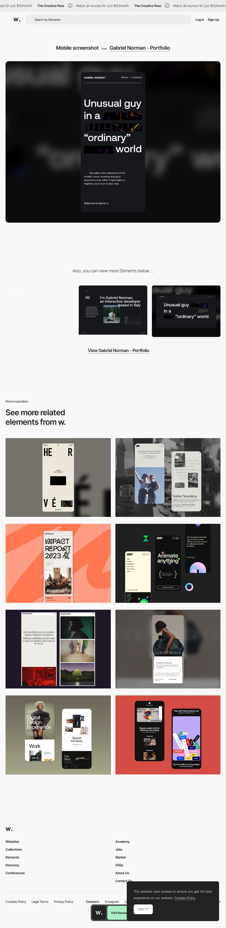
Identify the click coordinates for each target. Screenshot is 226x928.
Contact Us (123, 881)
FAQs (119, 865)
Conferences (15, 873)
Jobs (118, 849)
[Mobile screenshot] (168, 477)
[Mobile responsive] (58, 649)
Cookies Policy (16, 902)
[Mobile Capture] (58, 734)
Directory (12, 865)
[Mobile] (58, 477)
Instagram (112, 902)
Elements (12, 857)
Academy (122, 841)
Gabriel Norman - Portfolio (140, 47)
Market (120, 857)
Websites (12, 841)
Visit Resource (120, 913)
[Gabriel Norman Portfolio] (113, 309)
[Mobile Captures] (168, 734)
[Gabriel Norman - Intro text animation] (40, 309)
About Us (122, 873)
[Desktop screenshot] (186, 311)
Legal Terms (40, 902)
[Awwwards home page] (99, 913)
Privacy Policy (63, 902)
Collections (14, 849)
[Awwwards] (16, 19)
